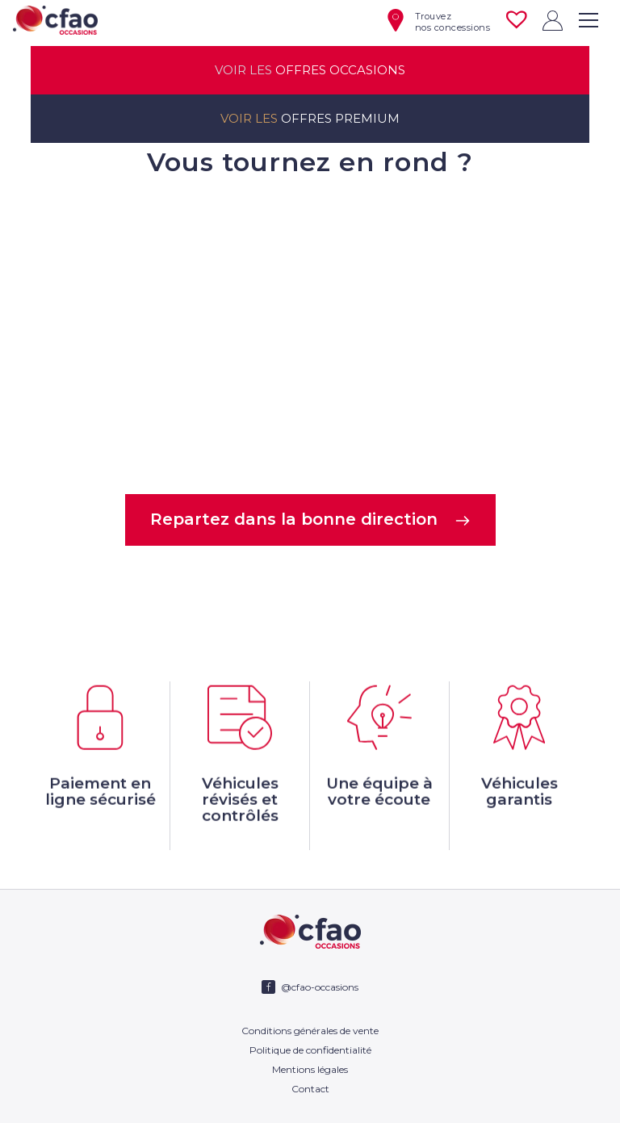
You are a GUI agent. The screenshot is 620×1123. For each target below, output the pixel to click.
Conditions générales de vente (310, 1031)
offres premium (310, 118)
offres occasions (310, 70)
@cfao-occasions (319, 987)
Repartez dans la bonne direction (310, 519)
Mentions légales (310, 1069)
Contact (310, 1089)
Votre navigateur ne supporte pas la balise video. (309, 334)
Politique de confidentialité (310, 1050)
